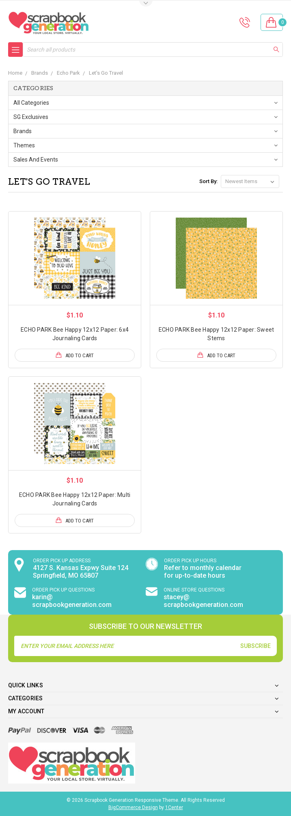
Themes (24, 145)
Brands (22, 131)
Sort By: (208, 181)
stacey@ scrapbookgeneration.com (203, 601)
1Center (174, 807)
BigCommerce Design (133, 807)
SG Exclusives (30, 117)
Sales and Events (35, 159)
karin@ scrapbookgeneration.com (72, 601)
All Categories (31, 102)
